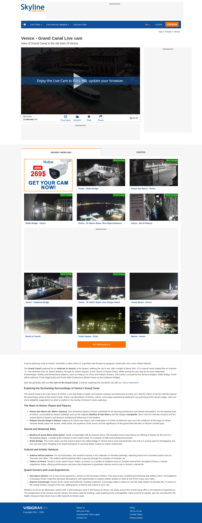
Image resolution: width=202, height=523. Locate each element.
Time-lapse (65, 118)
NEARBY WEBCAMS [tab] (61, 152)
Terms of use (136, 511)
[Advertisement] (114, 12)
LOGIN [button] (158, 24)
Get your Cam (79, 24)
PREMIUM (172, 24)
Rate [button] (89, 118)
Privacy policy (136, 518)
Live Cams (36, 24)
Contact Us (81, 518)
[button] (147, 24)
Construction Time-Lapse (88, 514)
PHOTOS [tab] (140, 152)
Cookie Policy (136, 514)
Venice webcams (130, 382)
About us (80, 507)
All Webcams (101, 344)
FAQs (132, 507)
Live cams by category (57, 24)
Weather (77, 118)
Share (101, 118)
